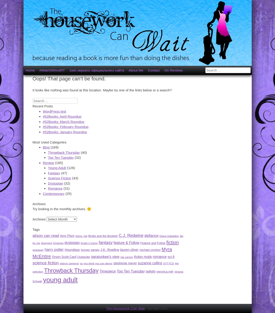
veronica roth (165, 271)
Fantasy (54, 173)
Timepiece (108, 271)
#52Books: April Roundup (62, 116)
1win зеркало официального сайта (96, 70)
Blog (46, 147)
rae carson (126, 256)
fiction (172, 242)
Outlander (83, 257)
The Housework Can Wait (125, 308)
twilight (151, 271)
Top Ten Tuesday (61, 157)
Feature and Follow (152, 243)
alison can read (46, 235)
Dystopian (55, 183)
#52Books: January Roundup (65, 132)
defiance (151, 235)
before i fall (81, 236)
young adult (60, 280)
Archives (39, 219)
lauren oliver (129, 250)
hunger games (90, 250)
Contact (154, 70)
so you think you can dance (96, 263)
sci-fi (171, 257)
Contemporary (54, 194)
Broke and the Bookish (103, 236)
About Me (136, 70)
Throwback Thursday (64, 152)
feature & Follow (126, 243)
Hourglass (72, 250)
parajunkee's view (105, 257)
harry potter (54, 249)
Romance (55, 188)
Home (30, 70)
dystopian (72, 243)
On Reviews (173, 70)
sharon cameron (69, 263)
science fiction (46, 262)
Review (48, 163)
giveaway (38, 249)
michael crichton (150, 250)
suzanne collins (150, 263)
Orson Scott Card (64, 257)
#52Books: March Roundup (63, 122)
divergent (46, 242)
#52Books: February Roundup (66, 127)
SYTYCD (168, 263)
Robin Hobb (143, 257)
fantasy (106, 242)
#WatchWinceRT (52, 70)
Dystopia (58, 242)
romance (160, 257)
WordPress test (54, 111)
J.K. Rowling (109, 250)
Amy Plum (67, 236)
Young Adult (57, 168)
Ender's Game (89, 242)
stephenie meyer (125, 263)
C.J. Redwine (131, 235)
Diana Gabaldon (169, 235)
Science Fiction (59, 178)
